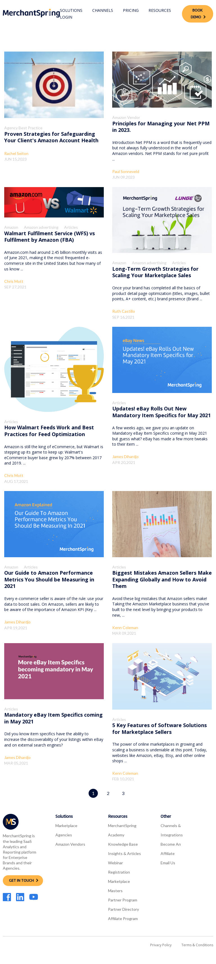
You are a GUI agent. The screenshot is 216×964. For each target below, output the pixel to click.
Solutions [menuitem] (71, 10)
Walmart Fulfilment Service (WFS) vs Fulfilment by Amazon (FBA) (49, 236)
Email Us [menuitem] (168, 862)
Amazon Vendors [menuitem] (70, 844)
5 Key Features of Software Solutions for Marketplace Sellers (159, 728)
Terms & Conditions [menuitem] (197, 945)
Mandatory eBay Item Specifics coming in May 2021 (53, 718)
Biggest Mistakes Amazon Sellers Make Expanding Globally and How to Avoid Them (162, 579)
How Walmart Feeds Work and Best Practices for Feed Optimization (49, 430)
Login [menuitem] (66, 17)
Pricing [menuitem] (131, 10)
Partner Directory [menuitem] (123, 909)
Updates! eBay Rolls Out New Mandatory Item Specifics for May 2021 (161, 411)
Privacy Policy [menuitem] (161, 945)
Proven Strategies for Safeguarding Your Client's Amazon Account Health (51, 137)
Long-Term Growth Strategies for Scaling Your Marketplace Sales (155, 272)
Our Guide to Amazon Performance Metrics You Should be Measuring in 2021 (49, 579)
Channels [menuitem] (102, 10)
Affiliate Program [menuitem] (123, 918)
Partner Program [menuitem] (122, 900)
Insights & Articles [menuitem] (124, 853)
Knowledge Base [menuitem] (123, 844)
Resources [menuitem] (159, 10)
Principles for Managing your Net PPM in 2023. (161, 126)
